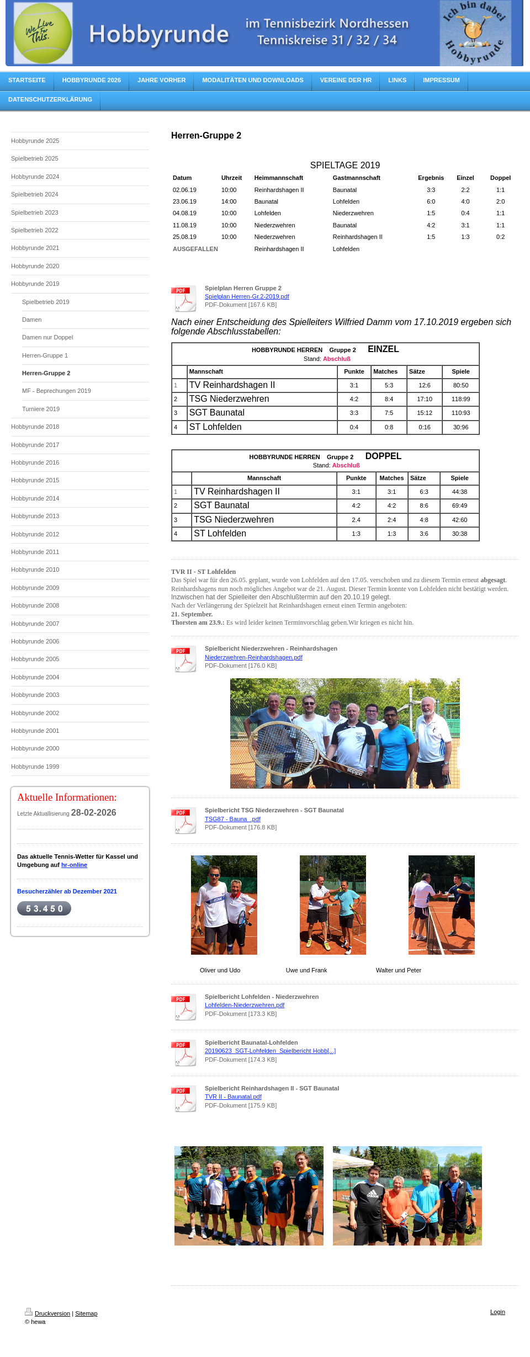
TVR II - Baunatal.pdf (233, 1096)
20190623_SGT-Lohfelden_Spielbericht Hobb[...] (270, 1050)
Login (497, 1311)
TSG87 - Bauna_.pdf (233, 819)
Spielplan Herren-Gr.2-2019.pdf (247, 296)
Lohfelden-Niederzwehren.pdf (244, 1005)
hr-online (74, 864)
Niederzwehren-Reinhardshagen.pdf (254, 657)
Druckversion (47, 1313)
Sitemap (86, 1313)
